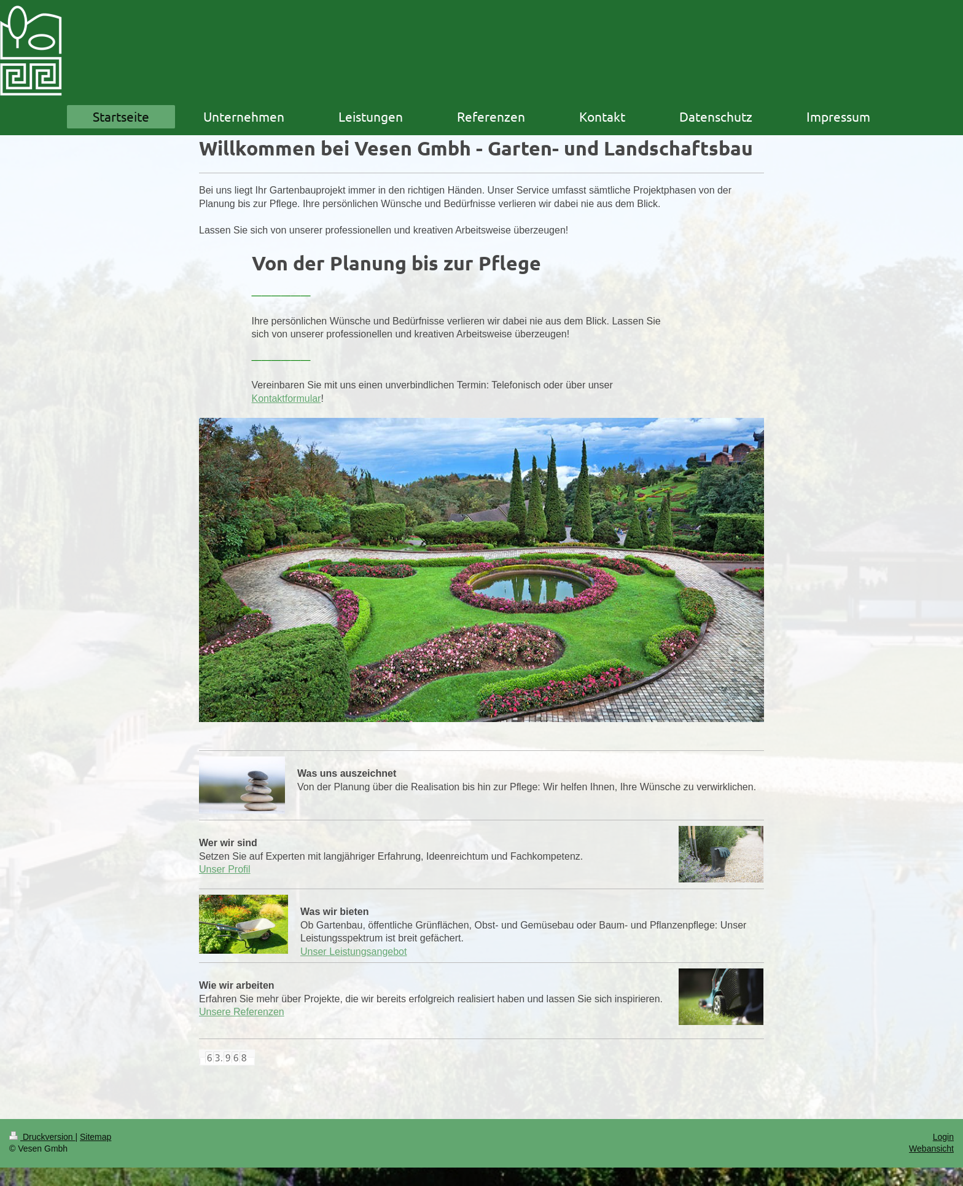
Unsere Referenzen (241, 1012)
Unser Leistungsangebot (353, 951)
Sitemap (95, 1137)
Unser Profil (225, 869)
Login (943, 1137)
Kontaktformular (286, 398)
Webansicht (931, 1148)
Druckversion (42, 1137)
